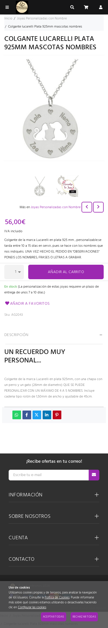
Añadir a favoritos (27, 303)
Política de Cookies (57, 597)
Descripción (16, 335)
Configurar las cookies (32, 607)
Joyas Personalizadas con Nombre (56, 207)
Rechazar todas (84, 616)
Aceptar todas (53, 616)
